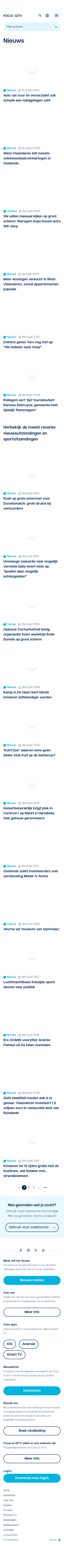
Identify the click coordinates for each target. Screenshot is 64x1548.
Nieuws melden (32, 1280)
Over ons (8, 1500)
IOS (9, 1344)
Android (28, 1344)
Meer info (32, 1312)
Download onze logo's (32, 1478)
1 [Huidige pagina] (24, 1187)
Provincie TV (10, 1515)
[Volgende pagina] (45, 1187)
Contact (7, 1505)
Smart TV (14, 1354)
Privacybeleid (10, 1540)
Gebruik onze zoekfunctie (32, 1227)
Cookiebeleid (10, 1535)
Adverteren (9, 1495)
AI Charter (8, 1530)
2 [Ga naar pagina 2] (29, 1187)
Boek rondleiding (32, 1431)
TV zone (7, 1510)
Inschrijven (32, 1391)
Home (6, 1490)
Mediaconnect (10, 1525)
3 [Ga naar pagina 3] (34, 1187)
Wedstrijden (9, 1520)
